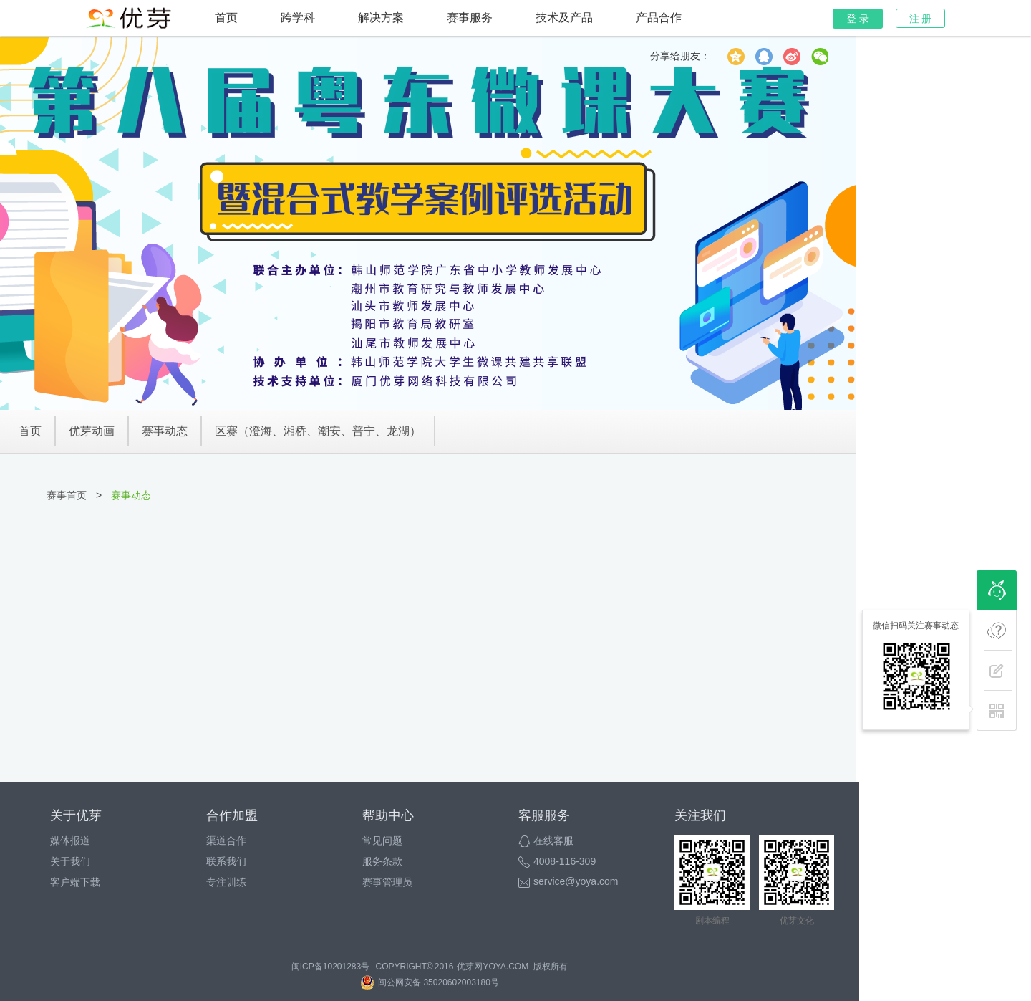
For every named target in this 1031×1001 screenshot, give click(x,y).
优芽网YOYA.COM (492, 967)
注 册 (920, 18)
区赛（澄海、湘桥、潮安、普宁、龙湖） (318, 431)
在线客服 (545, 841)
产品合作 (659, 17)
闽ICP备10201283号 (330, 967)
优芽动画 (92, 431)
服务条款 (382, 861)
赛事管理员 (387, 882)
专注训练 (226, 882)
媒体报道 (70, 840)
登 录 (857, 18)
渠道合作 (226, 840)
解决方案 (381, 17)
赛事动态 (165, 431)
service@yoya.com (568, 881)
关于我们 (70, 861)
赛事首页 (67, 495)
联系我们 (226, 861)
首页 (226, 17)
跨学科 (298, 17)
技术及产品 (564, 17)
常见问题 (382, 840)
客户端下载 (75, 882)
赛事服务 (470, 17)
